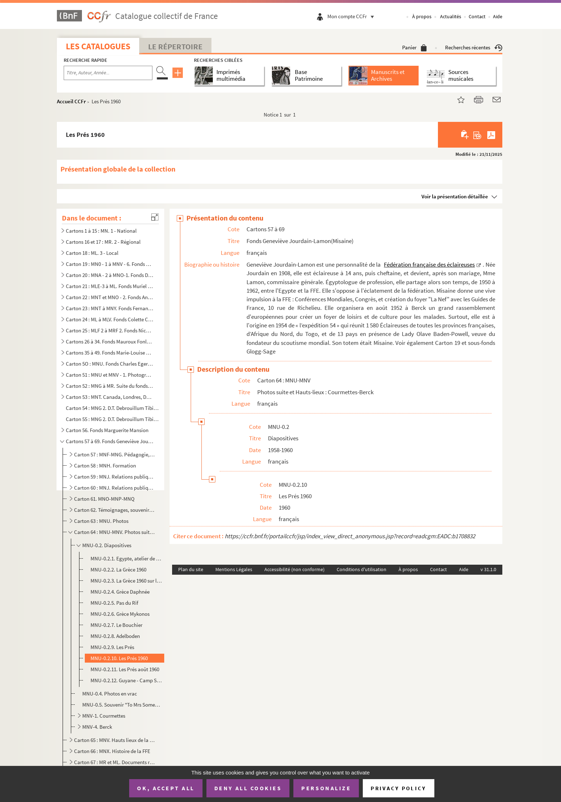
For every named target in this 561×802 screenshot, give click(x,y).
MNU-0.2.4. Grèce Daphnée (120, 591)
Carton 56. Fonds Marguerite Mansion (107, 430)
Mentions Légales (233, 569)
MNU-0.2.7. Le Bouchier (116, 625)
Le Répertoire (175, 46)
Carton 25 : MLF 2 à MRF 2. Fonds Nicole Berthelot (110, 330)
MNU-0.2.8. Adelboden (115, 636)
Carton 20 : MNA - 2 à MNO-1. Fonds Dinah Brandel (110, 275)
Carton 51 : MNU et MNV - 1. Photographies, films (110, 374)
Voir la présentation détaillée (454, 196)
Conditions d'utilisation (361, 569)
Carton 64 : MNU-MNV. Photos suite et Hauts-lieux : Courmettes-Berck (114, 532)
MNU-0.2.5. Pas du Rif (114, 602)
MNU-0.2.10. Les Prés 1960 (119, 658)
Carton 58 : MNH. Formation (105, 465)
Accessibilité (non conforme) (294, 569)
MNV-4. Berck (97, 726)
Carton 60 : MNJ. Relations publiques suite (114, 487)
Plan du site (190, 569)
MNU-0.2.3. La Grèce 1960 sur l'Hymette (126, 580)
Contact (477, 16)
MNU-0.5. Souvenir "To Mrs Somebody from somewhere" (121, 704)
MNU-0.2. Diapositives (106, 545)
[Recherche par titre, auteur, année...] (108, 73)
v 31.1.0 (488, 569)
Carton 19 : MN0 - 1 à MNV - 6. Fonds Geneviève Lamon (110, 264)
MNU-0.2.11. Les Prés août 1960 (125, 669)
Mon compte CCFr (352, 16)
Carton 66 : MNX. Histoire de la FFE (112, 751)
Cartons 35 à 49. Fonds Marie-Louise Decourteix (110, 352)
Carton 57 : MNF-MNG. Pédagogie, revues (114, 454)
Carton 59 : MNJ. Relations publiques (114, 476)
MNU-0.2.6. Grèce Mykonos (120, 613)
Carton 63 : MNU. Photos (101, 521)
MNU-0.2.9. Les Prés (112, 647)
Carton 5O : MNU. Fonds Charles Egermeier (110, 363)
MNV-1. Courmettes (103, 715)
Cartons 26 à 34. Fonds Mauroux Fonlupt (110, 341)
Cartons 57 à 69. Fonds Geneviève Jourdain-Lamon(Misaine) (110, 441)
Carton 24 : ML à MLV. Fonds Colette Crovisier (110, 319)
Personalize (326, 788)
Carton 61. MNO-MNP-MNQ (104, 498)
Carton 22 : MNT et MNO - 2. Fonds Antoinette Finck (110, 297)
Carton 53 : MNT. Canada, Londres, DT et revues (110, 396)
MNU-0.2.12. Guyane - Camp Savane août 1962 (126, 680)
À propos (421, 16)
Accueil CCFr (71, 101)
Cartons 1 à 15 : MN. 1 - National (101, 230)
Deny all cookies (248, 788)
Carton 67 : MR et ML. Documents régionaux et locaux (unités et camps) (114, 762)
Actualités (450, 16)
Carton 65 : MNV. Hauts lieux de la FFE (114, 740)
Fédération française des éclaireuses (429, 264)
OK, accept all (165, 788)
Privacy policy (398, 788)
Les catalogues (98, 46)
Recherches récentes (473, 47)
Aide (497, 16)
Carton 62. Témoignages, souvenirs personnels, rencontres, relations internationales (114, 509)
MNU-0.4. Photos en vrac (109, 693)
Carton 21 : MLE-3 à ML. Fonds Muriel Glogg (110, 286)
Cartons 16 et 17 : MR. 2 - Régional (103, 241)
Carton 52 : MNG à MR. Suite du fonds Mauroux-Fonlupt (110, 385)
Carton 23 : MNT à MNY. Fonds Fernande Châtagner (110, 308)
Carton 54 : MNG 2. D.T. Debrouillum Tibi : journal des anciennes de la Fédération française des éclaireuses (113, 408)
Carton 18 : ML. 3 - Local (92, 252)
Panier (414, 47)
